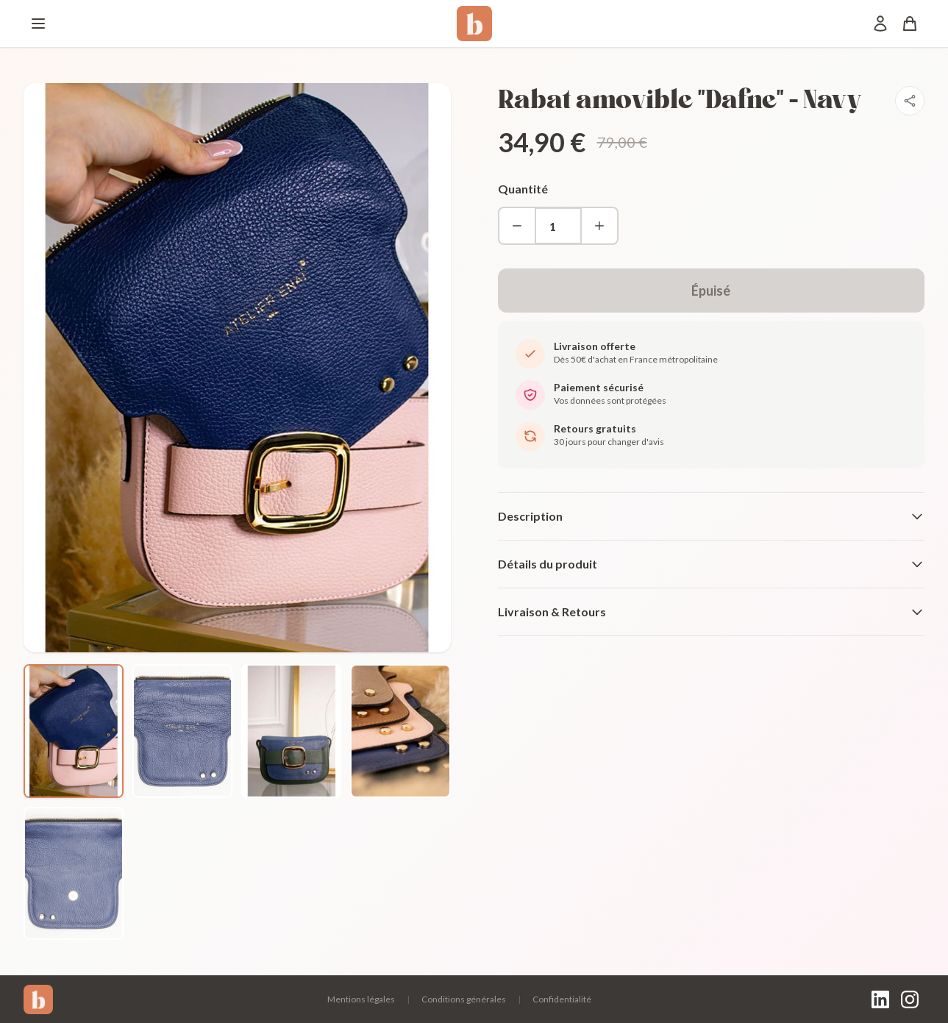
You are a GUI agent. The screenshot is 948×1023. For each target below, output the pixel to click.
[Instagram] (909, 999)
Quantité (523, 189)
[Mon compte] (880, 23)
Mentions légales (361, 999)
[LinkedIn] (880, 999)
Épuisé (710, 290)
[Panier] (909, 23)
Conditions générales (463, 999)
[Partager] (909, 100)
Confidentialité (561, 999)
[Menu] (38, 23)
